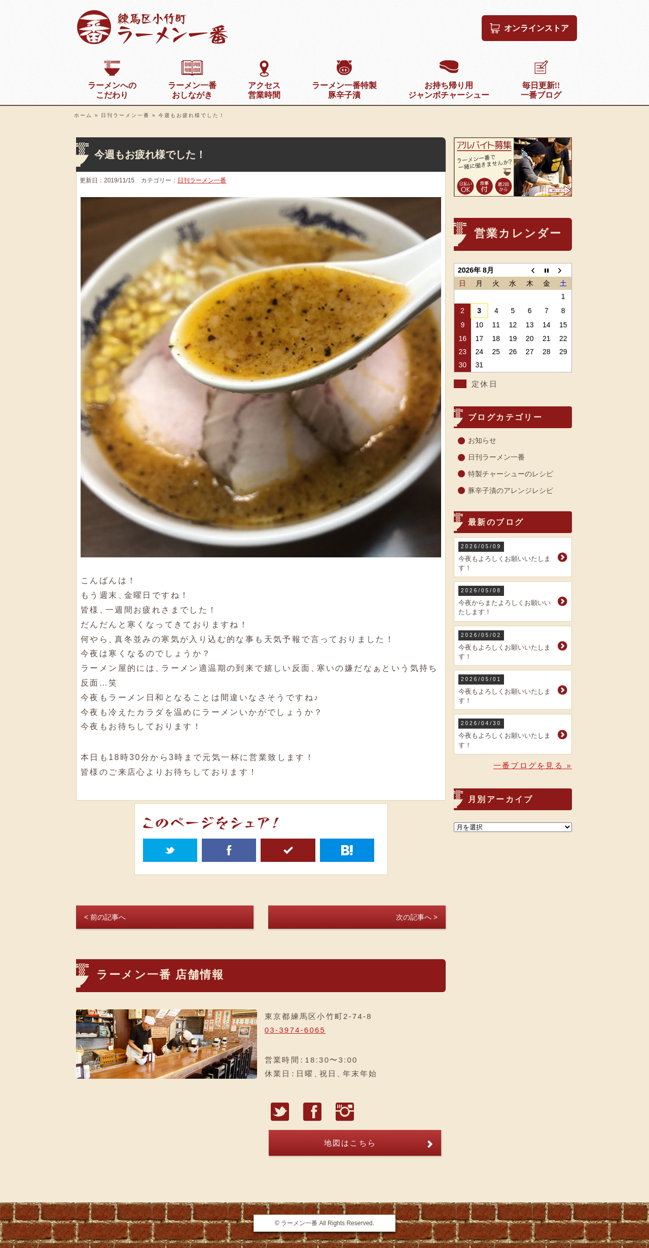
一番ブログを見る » (532, 765)
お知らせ (482, 440)
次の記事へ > (417, 917)
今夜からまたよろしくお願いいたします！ (506, 601)
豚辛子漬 (344, 90)
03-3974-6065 (295, 1030)
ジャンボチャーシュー (448, 90)
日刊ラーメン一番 (125, 115)
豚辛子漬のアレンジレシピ (510, 490)
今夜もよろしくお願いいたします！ (506, 557)
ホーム (83, 115)
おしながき (192, 90)
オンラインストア (536, 28)
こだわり (112, 90)
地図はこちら (350, 1143)
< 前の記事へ (105, 917)
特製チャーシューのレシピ (510, 474)
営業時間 (264, 90)
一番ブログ (541, 90)
